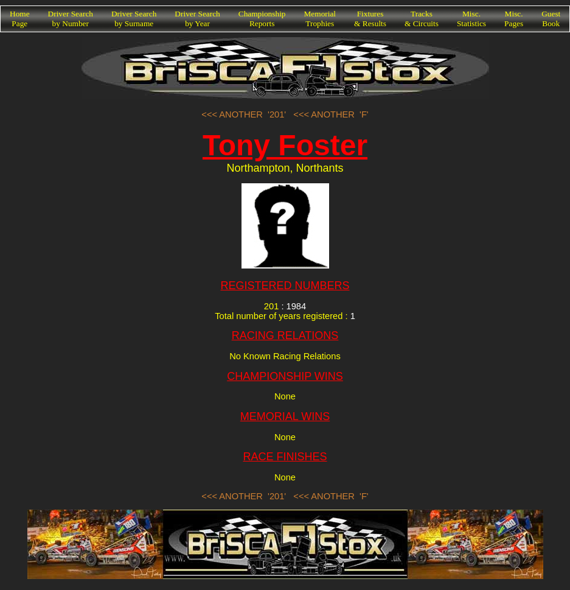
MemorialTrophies (320, 18)
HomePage (20, 18)
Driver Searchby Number (70, 18)
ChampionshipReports (262, 18)
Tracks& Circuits (422, 18)
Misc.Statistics (471, 18)
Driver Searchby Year (197, 18)
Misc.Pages (513, 18)
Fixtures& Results (370, 18)
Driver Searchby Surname (133, 18)
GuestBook (550, 18)
